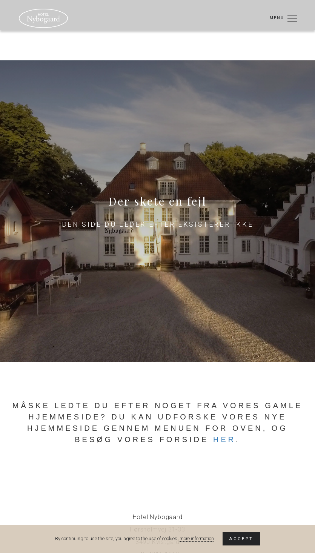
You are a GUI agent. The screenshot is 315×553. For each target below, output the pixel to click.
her (224, 439)
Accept (241, 538)
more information (197, 538)
